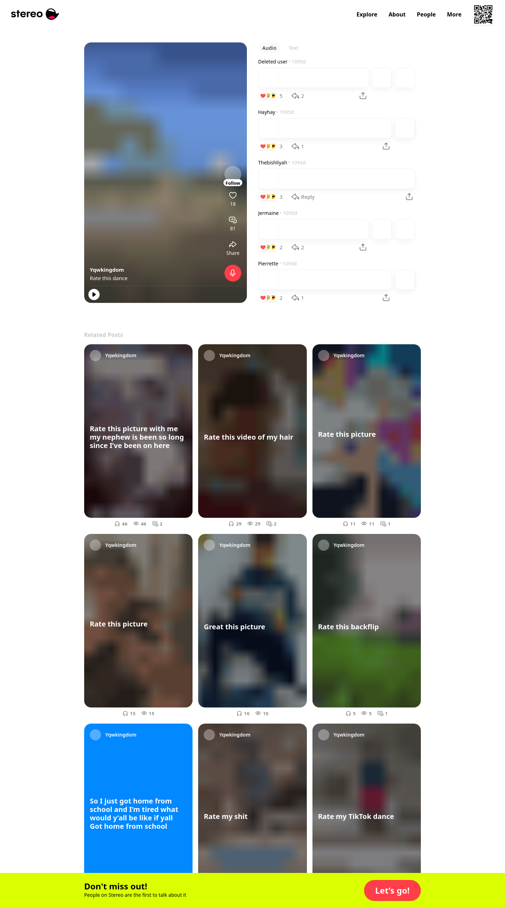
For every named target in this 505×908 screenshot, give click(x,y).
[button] (392, 890)
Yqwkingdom (107, 269)
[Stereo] (35, 14)
